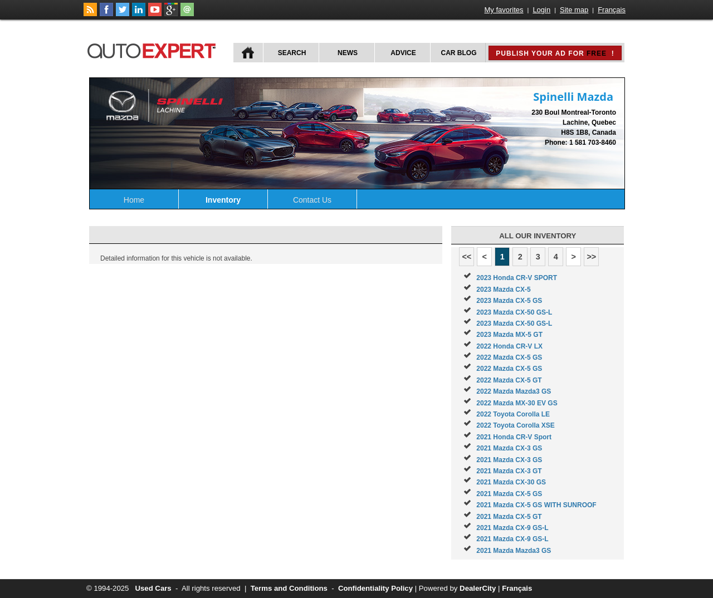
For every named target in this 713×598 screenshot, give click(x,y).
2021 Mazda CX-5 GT (508, 517)
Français (612, 10)
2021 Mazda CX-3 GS (509, 448)
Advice (403, 53)
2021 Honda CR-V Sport (513, 437)
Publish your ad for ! (555, 53)
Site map (574, 10)
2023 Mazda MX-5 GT (509, 335)
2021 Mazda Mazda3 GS (513, 551)
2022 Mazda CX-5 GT (508, 380)
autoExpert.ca (153, 49)
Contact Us (312, 199)
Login (541, 10)
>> (591, 256)
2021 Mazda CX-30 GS (511, 482)
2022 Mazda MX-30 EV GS (516, 403)
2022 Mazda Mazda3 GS (513, 391)
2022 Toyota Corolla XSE (515, 425)
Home (134, 199)
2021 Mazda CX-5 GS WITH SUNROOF (536, 505)
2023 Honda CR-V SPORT (516, 278)
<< (466, 256)
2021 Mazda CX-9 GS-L (512, 528)
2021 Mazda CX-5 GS (509, 494)
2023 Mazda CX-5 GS (509, 301)
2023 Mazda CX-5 (503, 289)
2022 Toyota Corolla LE (513, 414)
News (348, 53)
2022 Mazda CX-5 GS (509, 357)
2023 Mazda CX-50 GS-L (514, 312)
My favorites (504, 10)
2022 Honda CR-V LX (509, 346)
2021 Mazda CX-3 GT (508, 471)
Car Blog (459, 53)
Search (292, 53)
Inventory (223, 199)
